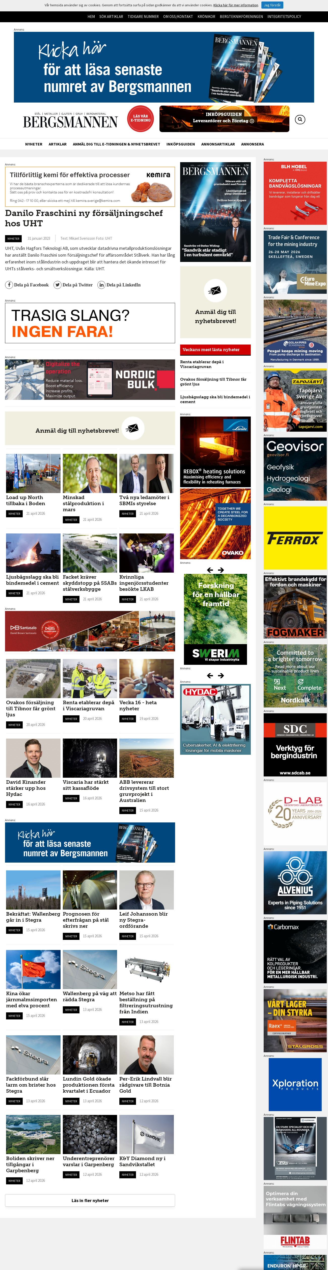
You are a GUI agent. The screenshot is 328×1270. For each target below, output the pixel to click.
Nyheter (33, 143)
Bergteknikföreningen (241, 16)
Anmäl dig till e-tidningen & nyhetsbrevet (116, 143)
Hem (91, 16)
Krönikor (206, 16)
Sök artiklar (111, 16)
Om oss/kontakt (178, 16)
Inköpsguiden (181, 143)
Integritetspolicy (284, 16)
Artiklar (58, 143)
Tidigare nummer (143, 16)
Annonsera (252, 143)
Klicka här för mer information (235, 5)
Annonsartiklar (218, 143)
